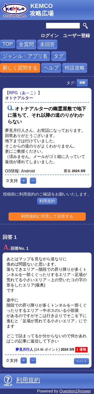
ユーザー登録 (76, 35)
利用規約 (47, 201)
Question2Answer (75, 391)
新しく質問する (20, 67)
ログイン (50, 35)
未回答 (47, 44)
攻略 (82, 82)
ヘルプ (51, 67)
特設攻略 (75, 67)
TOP (8, 44)
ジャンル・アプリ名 (25, 56)
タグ (59, 56)
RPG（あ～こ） (23, 93)
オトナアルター (19, 98)
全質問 (26, 44)
